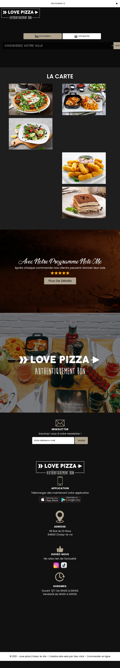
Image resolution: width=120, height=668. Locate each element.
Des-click (79, 656)
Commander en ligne (98, 656)
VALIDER (81, 440)
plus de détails (60, 281)
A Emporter (82, 36)
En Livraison (43, 36)
